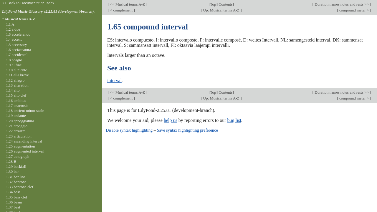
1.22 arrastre (15, 131)
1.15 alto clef (16, 95)
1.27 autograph (17, 156)
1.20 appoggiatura (20, 121)
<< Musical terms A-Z (127, 4)
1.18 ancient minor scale (25, 110)
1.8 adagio (14, 60)
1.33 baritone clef (19, 187)
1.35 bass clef (16, 197)
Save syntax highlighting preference (187, 130)
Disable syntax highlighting (129, 130)
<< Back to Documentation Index (28, 3)
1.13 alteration (17, 85)
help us (170, 120)
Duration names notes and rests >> (342, 4)
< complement (121, 10)
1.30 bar (12, 171)
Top (213, 4)
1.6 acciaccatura (18, 49)
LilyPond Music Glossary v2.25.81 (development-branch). (48, 11)
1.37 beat (13, 207)
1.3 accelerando (18, 34)
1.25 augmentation (20, 146)
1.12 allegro (15, 80)
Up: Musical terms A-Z (221, 10)
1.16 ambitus (16, 100)
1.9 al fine (14, 65)
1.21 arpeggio (16, 126)
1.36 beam (14, 202)
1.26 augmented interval (25, 151)
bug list (234, 120)
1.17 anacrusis (17, 105)
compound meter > (354, 10)
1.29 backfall (16, 166)
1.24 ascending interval (24, 141)
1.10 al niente (16, 70)
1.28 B (11, 161)
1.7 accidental (17, 54)
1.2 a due (13, 29)
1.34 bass (13, 192)
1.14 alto (12, 90)
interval (114, 80)
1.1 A (10, 24)
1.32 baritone (16, 182)
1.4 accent (14, 39)
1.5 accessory (16, 44)
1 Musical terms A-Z (18, 19)
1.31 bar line (16, 177)
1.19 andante (16, 115)
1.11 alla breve (17, 75)
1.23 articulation (19, 136)
